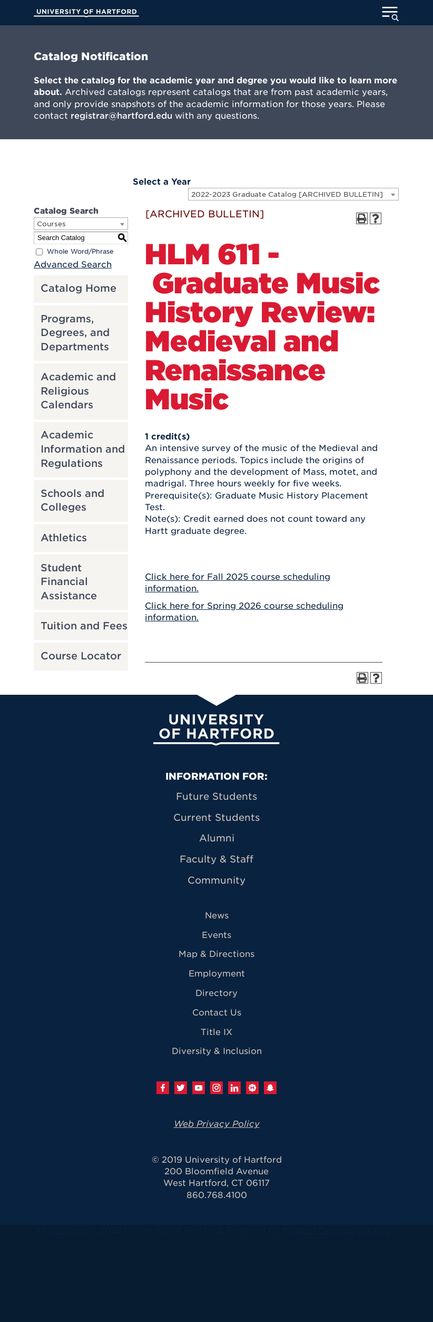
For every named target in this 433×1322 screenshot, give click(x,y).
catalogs (68, 1230)
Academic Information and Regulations (83, 449)
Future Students (216, 796)
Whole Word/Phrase (80, 251)
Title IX (216, 1032)
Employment (217, 974)
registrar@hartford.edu (121, 116)
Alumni (216, 838)
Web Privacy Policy (217, 1124)
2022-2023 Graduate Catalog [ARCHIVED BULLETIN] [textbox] (287, 194)
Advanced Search (73, 265)
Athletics (64, 538)
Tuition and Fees (84, 626)
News (217, 916)
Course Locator (81, 656)
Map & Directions (216, 954)
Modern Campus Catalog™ (339, 1230)
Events (216, 935)
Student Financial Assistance (69, 582)
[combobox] (293, 194)
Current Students (216, 817)
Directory (216, 993)
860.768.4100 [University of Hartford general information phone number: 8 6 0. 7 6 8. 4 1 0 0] (216, 1195)
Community (216, 880)
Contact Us (216, 1013)
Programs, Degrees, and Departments (75, 333)
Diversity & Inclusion (217, 1051)
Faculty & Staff (216, 859)
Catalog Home (78, 288)
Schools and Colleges (72, 500)
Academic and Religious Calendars (78, 391)
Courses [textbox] (51, 224)
